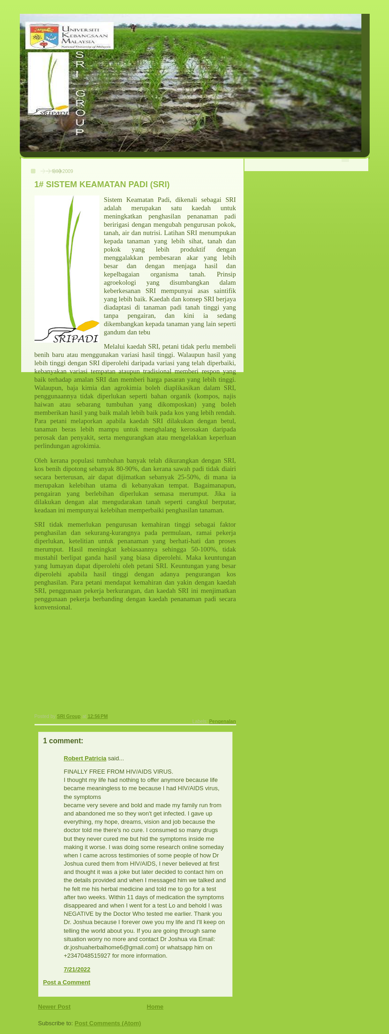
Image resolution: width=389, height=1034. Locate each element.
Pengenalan (222, 721)
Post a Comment (67, 982)
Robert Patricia (85, 758)
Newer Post (54, 1006)
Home (155, 1006)
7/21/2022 (77, 969)
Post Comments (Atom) (108, 1023)
